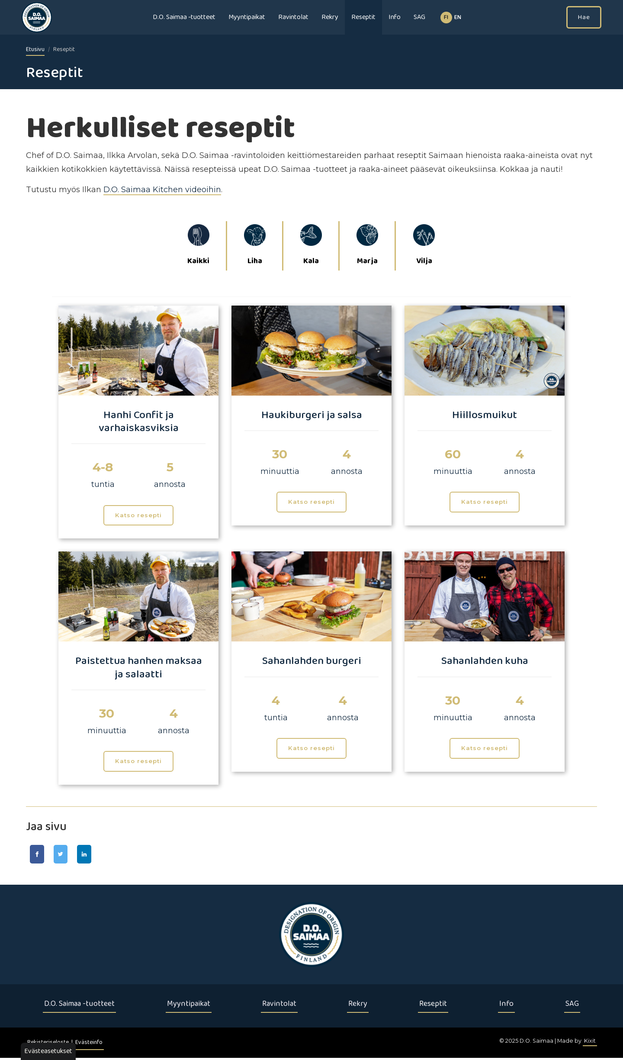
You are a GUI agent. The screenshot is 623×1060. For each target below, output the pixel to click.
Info (395, 17)
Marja (367, 246)
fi (446, 17)
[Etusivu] (311, 936)
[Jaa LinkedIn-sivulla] (97, 855)
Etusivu (35, 49)
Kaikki (198, 246)
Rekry (329, 17)
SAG (419, 17)
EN (457, 17)
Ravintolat (293, 17)
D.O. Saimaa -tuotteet (184, 17)
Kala (311, 246)
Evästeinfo (89, 1044)
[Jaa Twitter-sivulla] (68, 855)
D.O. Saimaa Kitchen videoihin (162, 189)
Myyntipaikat (246, 17)
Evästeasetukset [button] (48, 1051)
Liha (255, 246)
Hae (584, 17)
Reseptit (363, 17)
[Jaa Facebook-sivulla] (39, 855)
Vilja (424, 246)
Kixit (590, 1043)
